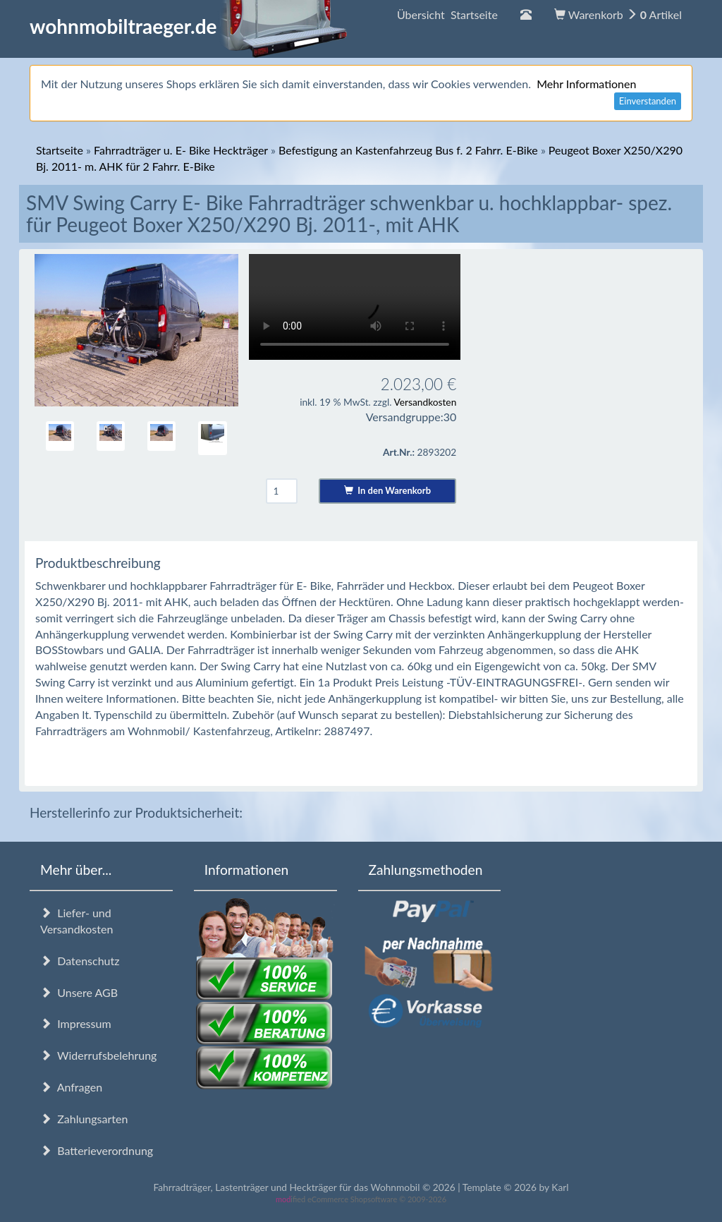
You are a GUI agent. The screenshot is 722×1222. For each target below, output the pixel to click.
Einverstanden (647, 101)
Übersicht (447, 14)
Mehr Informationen (586, 83)
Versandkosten (424, 402)
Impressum (75, 1023)
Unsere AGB (79, 992)
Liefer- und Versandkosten (76, 921)
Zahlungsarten (84, 1118)
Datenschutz (79, 960)
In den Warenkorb (387, 490)
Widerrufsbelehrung (98, 1055)
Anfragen (71, 1087)
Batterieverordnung (96, 1150)
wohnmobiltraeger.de (189, 26)
